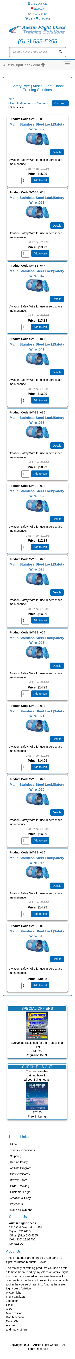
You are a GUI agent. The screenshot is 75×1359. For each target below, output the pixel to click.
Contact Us (16, 1243)
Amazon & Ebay (20, 1198)
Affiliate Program (20, 1168)
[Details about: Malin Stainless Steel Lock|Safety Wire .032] (57, 519)
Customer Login (20, 1192)
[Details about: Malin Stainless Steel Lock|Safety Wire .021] (57, 739)
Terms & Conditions (22, 1150)
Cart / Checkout (37, 18)
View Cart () (39, 13)
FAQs (13, 1144)
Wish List (37, 8)
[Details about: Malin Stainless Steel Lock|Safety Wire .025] (57, 666)
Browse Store (18, 1180)
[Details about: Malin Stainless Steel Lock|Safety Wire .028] (57, 592)
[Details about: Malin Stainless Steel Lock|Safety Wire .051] (57, 225)
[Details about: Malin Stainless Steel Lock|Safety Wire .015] (57, 886)
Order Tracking (19, 1186)
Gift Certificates (20, 1174)
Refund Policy (19, 1162)
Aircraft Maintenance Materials (29, 103)
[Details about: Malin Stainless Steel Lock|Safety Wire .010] (57, 959)
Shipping (15, 1156)
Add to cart (40, 180)
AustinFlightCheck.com (24, 65)
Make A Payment (21, 1210)
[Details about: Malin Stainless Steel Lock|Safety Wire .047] (57, 299)
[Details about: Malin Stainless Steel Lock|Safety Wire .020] (57, 812)
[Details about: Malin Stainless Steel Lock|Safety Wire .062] (57, 152)
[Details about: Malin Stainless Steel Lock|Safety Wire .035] (57, 445)
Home (10, 99)
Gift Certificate (37, 3)
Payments (16, 1204)
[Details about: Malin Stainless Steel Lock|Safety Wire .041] (57, 372)
